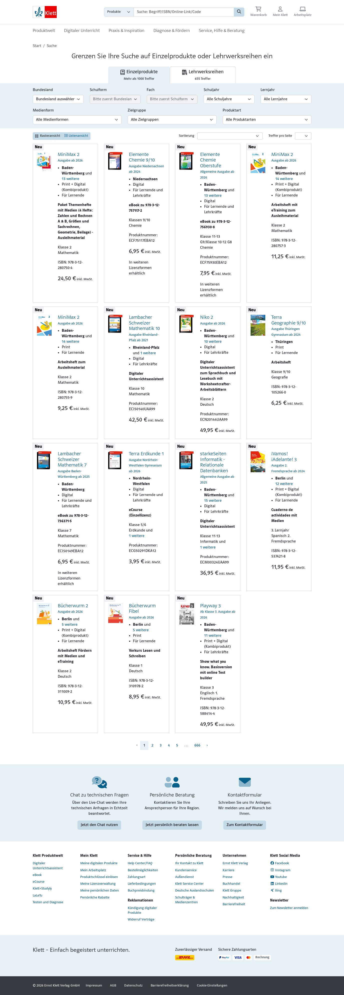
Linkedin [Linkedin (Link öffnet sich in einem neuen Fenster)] (279, 884)
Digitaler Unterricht (82, 30)
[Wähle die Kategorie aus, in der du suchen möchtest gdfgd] (119, 12)
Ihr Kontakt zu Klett (189, 863)
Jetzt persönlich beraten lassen (172, 825)
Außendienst (184, 877)
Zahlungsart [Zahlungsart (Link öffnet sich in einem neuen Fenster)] (136, 877)
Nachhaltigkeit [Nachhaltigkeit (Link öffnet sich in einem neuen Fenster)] (233, 898)
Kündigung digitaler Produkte (142, 910)
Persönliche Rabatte (94, 898)
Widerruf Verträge (141, 920)
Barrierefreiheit (234, 904)
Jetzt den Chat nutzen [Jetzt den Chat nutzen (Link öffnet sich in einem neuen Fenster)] (99, 825)
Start (37, 46)
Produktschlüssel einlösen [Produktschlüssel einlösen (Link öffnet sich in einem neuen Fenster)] (99, 877)
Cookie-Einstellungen (212, 986)
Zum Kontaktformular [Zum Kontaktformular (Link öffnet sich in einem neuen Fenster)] (245, 825)
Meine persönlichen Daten (99, 890)
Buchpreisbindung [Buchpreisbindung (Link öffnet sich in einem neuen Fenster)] (141, 890)
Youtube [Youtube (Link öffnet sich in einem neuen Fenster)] (278, 877)
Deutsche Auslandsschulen (194, 890)
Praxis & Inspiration (126, 30)
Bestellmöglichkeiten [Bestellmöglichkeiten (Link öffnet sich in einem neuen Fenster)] (143, 870)
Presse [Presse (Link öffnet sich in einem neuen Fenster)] (227, 877)
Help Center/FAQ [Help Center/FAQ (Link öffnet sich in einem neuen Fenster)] (140, 863)
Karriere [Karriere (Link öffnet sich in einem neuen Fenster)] (228, 870)
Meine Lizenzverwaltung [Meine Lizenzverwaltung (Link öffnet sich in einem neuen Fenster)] (98, 884)
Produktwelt (44, 30)
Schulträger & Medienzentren (186, 900)
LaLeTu (37, 896)
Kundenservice (186, 870)
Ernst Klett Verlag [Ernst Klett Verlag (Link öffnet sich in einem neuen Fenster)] (235, 863)
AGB (113, 986)
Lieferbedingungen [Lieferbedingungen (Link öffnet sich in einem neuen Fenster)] (142, 884)
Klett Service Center (189, 884)
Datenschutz (133, 986)
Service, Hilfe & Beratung (222, 30)
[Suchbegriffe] (184, 12)
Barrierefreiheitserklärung (170, 986)
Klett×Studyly (42, 888)
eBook (37, 875)
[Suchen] (239, 12)
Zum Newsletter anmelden (289, 908)
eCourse (38, 882)
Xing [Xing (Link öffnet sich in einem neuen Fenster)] (276, 890)
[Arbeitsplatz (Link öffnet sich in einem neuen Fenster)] (303, 12)
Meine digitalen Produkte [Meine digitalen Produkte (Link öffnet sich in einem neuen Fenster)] (98, 863)
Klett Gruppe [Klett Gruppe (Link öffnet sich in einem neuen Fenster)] (232, 890)
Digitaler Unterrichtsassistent (48, 866)
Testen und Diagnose (48, 902)
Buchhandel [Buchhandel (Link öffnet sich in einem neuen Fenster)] (231, 884)
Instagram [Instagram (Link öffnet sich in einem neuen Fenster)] (280, 870)
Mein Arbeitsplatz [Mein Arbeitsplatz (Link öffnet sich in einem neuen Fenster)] (93, 870)
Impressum (94, 986)
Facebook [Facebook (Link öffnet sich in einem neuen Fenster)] (279, 863)
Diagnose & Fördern (171, 30)
